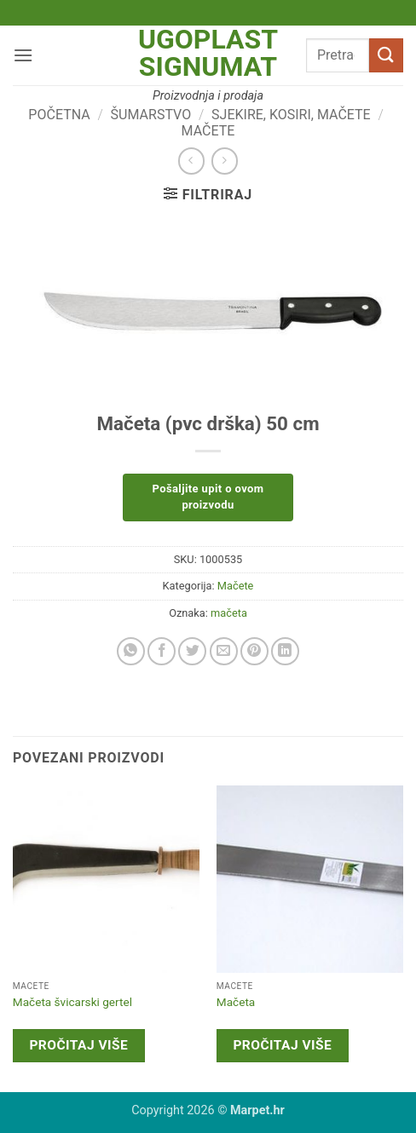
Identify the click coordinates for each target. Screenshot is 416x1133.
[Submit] (386, 55)
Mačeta (236, 1002)
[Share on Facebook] (161, 651)
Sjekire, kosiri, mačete (291, 114)
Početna (59, 114)
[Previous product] (224, 160)
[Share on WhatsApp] (131, 651)
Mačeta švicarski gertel (72, 1002)
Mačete (208, 131)
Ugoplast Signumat (208, 53)
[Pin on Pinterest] (254, 651)
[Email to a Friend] (224, 651)
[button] (23, 55)
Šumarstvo (151, 114)
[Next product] (191, 160)
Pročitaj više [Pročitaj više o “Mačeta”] (282, 1045)
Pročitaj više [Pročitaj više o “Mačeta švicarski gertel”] (78, 1045)
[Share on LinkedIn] (285, 651)
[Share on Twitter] (192, 651)
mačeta (229, 613)
